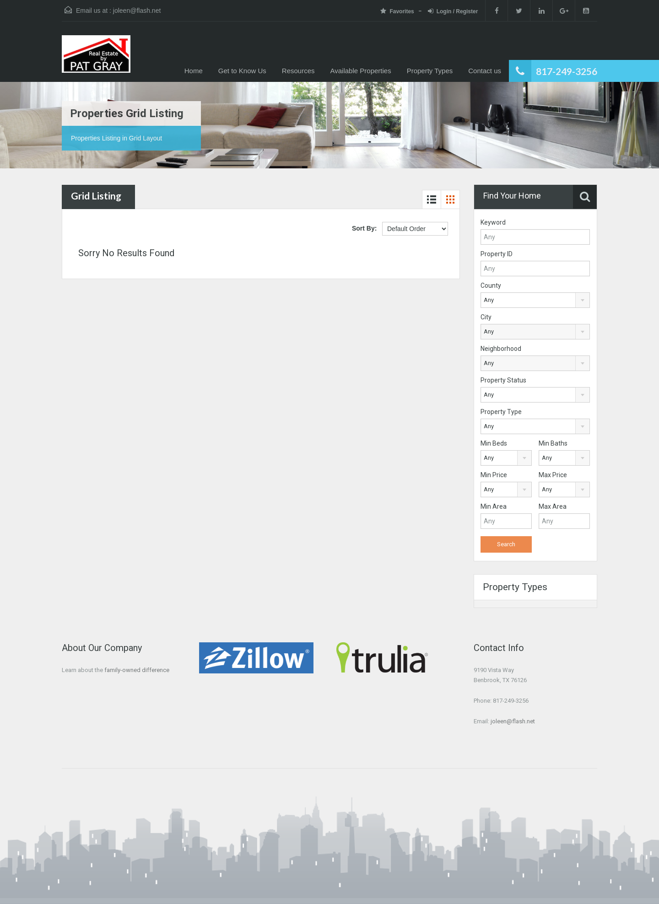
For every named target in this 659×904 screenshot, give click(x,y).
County (491, 285)
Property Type (501, 411)
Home (193, 71)
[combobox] (535, 300)
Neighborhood (501, 348)
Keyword (493, 222)
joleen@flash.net (137, 10)
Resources (298, 71)
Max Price (553, 475)
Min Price (494, 475)
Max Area (553, 506)
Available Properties (360, 71)
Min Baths (553, 443)
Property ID (497, 254)
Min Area (494, 506)
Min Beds (494, 443)
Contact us (484, 71)
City (486, 317)
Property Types (430, 71)
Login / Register (451, 11)
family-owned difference (136, 670)
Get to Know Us (242, 71)
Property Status (503, 380)
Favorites (395, 11)
